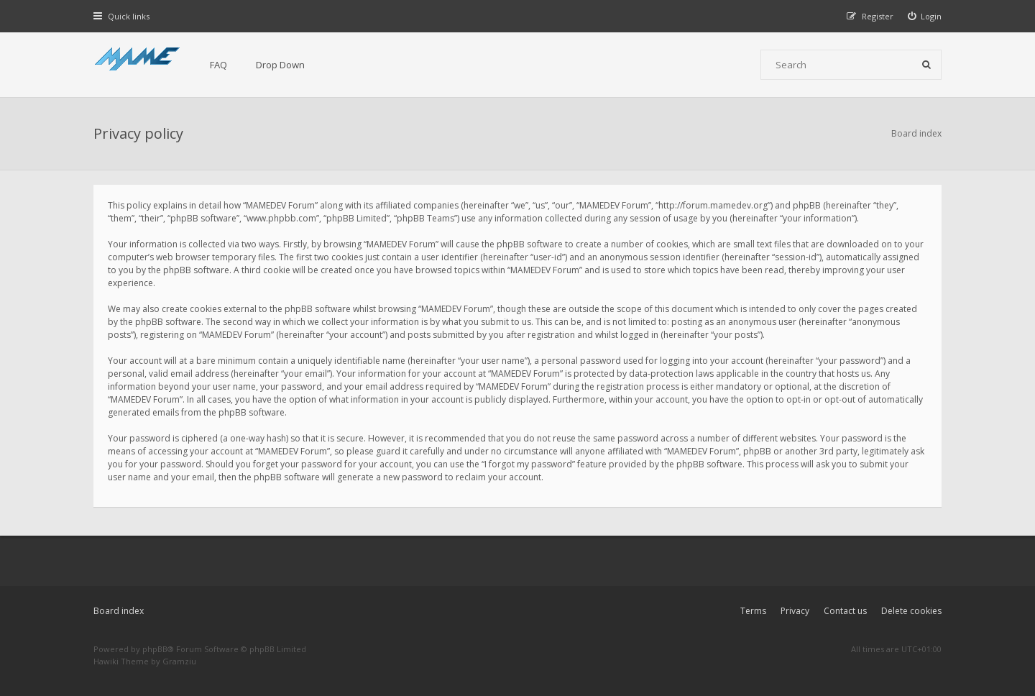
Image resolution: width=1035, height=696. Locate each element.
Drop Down (280, 64)
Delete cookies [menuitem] (911, 611)
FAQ (218, 64)
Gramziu (179, 661)
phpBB (154, 649)
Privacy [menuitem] (795, 611)
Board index (118, 611)
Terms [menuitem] (753, 611)
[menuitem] (925, 16)
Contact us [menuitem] (845, 611)
